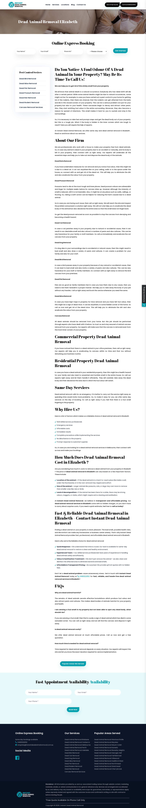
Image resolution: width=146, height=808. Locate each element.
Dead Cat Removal (72, 756)
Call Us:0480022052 (129, 5)
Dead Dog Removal (72, 758)
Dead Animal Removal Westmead (107, 766)
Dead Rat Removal (27, 98)
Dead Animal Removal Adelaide (77, 750)
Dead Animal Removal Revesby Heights (109, 750)
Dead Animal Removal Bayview (106, 742)
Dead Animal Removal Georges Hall (108, 753)
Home (48, 5)
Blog (73, 5)
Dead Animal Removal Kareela (106, 747)
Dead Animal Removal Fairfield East (108, 756)
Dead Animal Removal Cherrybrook (108, 769)
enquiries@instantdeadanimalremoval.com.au (35, 745)
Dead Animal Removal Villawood (106, 758)
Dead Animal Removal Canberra (77, 742)
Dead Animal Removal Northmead (107, 764)
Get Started (120, 51)
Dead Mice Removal (28, 83)
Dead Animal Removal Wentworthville (109, 739)
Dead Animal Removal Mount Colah (108, 745)
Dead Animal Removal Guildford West (108, 761)
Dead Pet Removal (27, 88)
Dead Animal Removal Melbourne (78, 745)
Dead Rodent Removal (29, 102)
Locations (65, 5)
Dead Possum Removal (29, 93)
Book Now (73, 709)
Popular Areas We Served (73, 664)
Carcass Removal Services (31, 107)
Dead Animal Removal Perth (75, 747)
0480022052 (83, 576)
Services (55, 5)
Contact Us (81, 5)
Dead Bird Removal (27, 78)
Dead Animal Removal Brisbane (77, 739)
